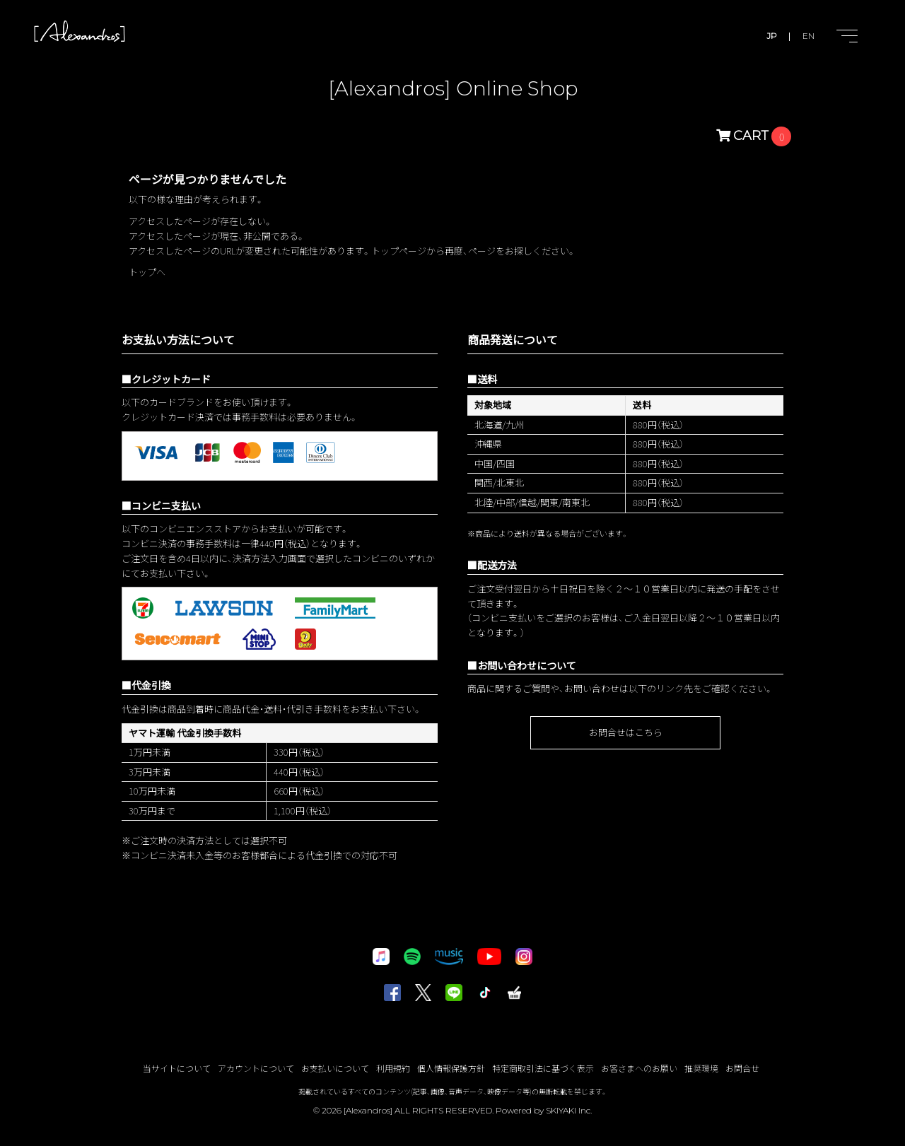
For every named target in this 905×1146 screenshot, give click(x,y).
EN (808, 35)
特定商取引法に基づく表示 (543, 1068)
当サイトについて (177, 1068)
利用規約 (393, 1068)
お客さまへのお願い (639, 1068)
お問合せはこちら (625, 732)
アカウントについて (256, 1068)
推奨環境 (701, 1068)
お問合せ (742, 1068)
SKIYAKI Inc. (569, 1110)
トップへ (147, 272)
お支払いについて (335, 1068)
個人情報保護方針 (451, 1068)
